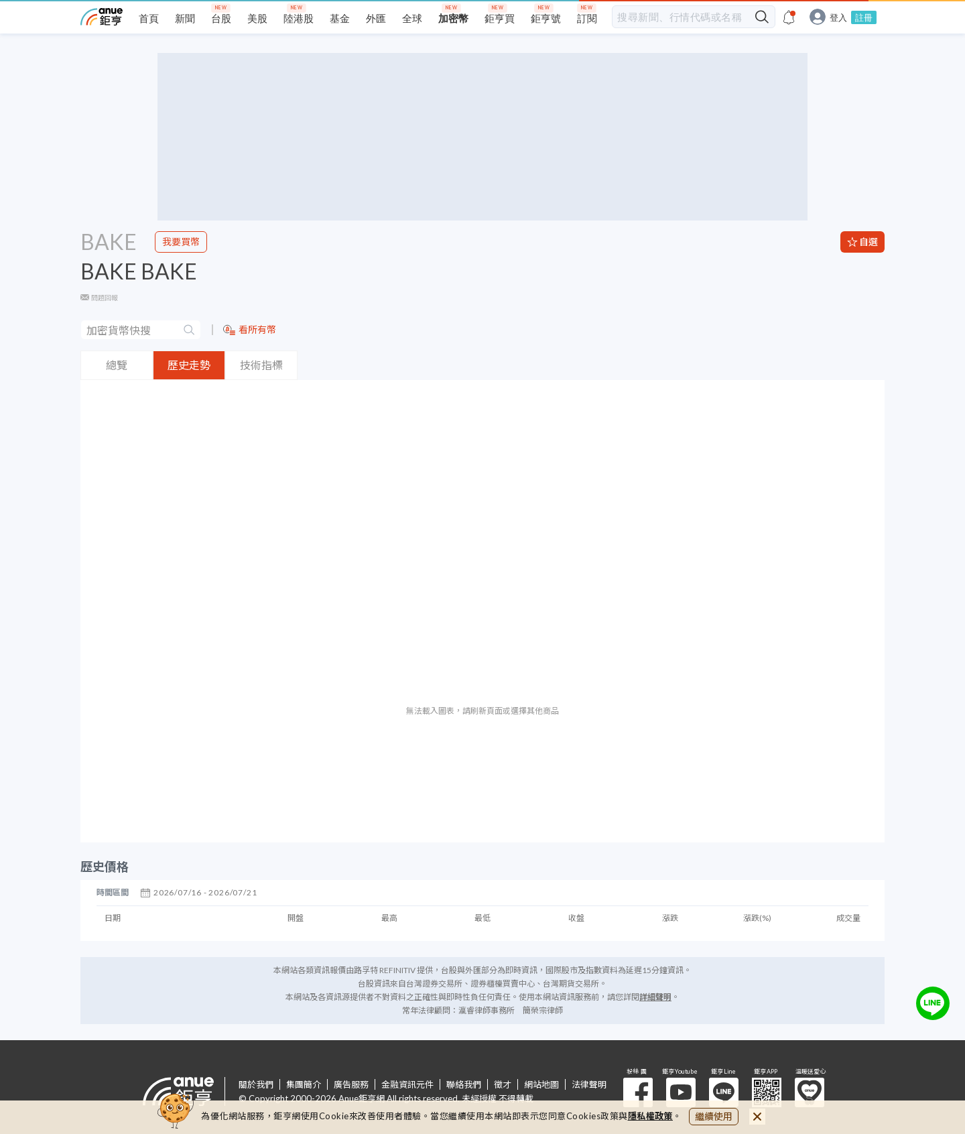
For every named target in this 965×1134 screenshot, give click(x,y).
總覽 (116, 365)
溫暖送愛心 (809, 1092)
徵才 (502, 1084)
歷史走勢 (189, 365)
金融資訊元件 (407, 1084)
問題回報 (104, 298)
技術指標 (261, 365)
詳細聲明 (655, 997)
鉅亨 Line (723, 1092)
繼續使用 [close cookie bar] (713, 1116)
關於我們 (256, 1084)
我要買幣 (181, 241)
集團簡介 (303, 1084)
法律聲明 (589, 1084)
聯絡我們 (463, 1084)
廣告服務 (351, 1084)
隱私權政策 (650, 1116)
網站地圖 (541, 1084)
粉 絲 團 (638, 1092)
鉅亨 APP (766, 1092)
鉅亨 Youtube (681, 1092)
